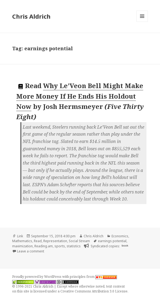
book (125, 245)
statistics (74, 246)
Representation (55, 241)
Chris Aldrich (31, 16)
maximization (22, 246)
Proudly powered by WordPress (37, 276)
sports (59, 246)
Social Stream (79, 241)
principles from (93, 276)
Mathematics (22, 241)
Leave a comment (30, 251)
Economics (120, 236)
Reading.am (43, 246)
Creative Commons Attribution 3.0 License (94, 291)
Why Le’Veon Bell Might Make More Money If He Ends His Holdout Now (79, 96)
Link (20, 236)
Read (38, 241)
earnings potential (112, 241)
